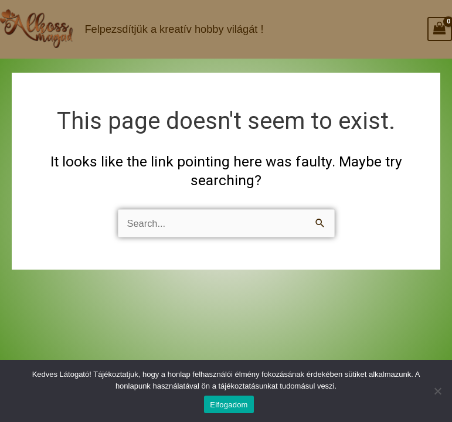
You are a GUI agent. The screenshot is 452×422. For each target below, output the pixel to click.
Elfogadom (228, 404)
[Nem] (437, 391)
